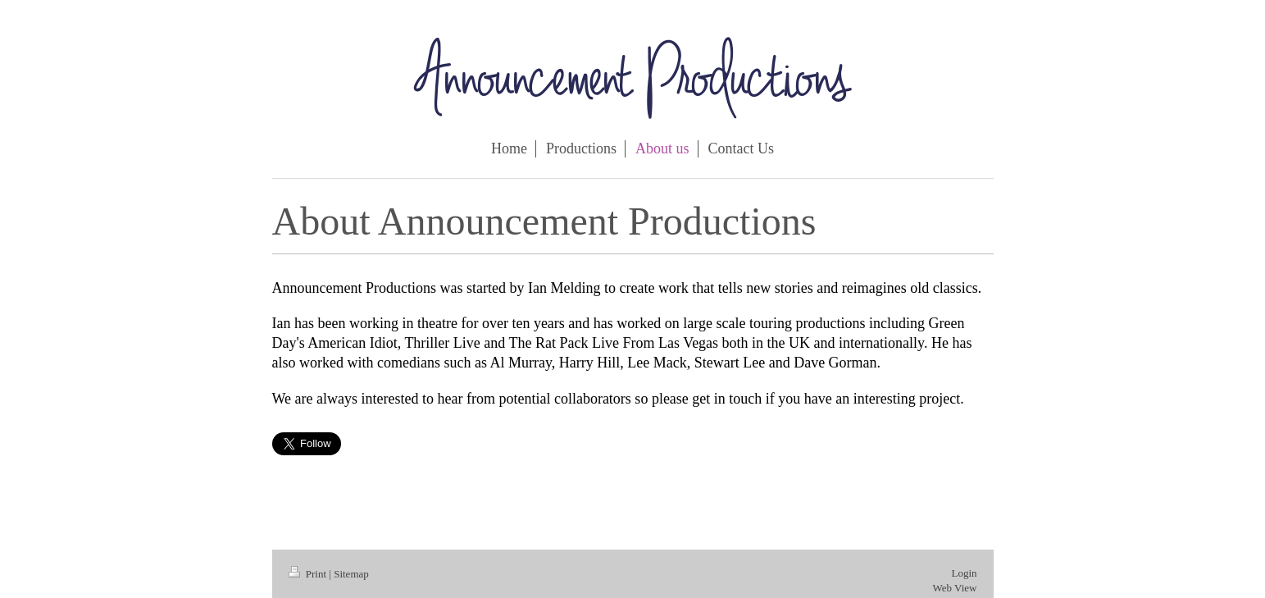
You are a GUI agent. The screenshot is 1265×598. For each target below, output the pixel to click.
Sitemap (351, 574)
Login (963, 573)
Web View (955, 588)
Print (309, 574)
